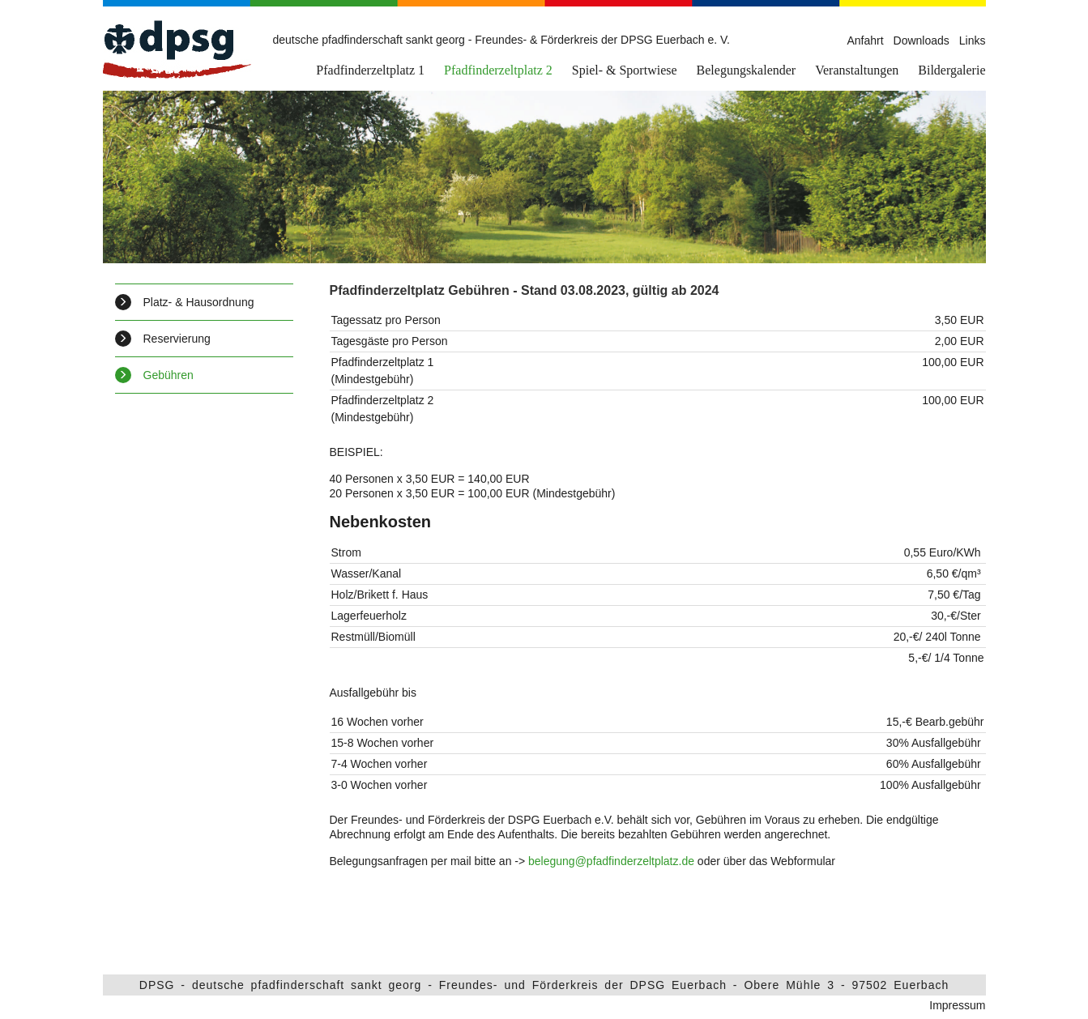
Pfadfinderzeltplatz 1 (370, 70)
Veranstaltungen (856, 70)
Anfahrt (865, 40)
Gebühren (154, 375)
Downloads (921, 40)
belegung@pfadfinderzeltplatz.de (611, 861)
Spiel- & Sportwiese (624, 70)
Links (972, 40)
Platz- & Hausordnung (184, 302)
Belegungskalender (746, 70)
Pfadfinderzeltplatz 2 (498, 70)
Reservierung (163, 338)
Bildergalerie (951, 70)
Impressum (957, 1005)
